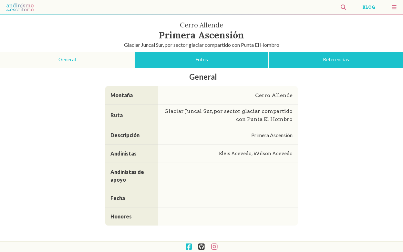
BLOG (368, 7)
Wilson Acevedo (272, 153)
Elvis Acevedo (235, 153)
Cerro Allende (274, 95)
